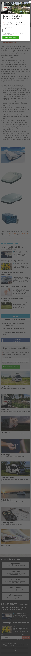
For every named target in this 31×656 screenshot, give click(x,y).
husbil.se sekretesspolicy (7, 34)
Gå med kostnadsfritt (11, 37)
